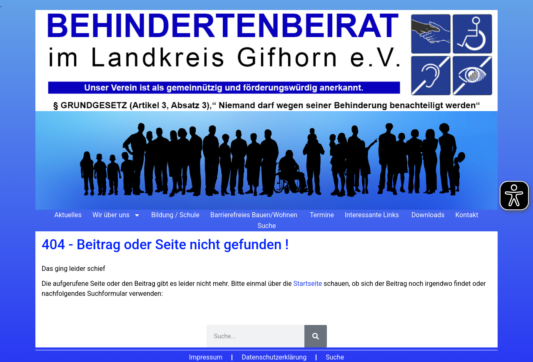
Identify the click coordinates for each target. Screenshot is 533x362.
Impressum (206, 357)
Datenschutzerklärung (274, 357)
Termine (322, 215)
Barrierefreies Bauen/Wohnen (254, 215)
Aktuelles (68, 215)
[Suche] (315, 336)
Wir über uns (116, 215)
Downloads (427, 215)
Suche (267, 226)
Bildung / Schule (175, 215)
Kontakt (466, 215)
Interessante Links (373, 215)
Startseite (309, 284)
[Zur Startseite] (266, 110)
